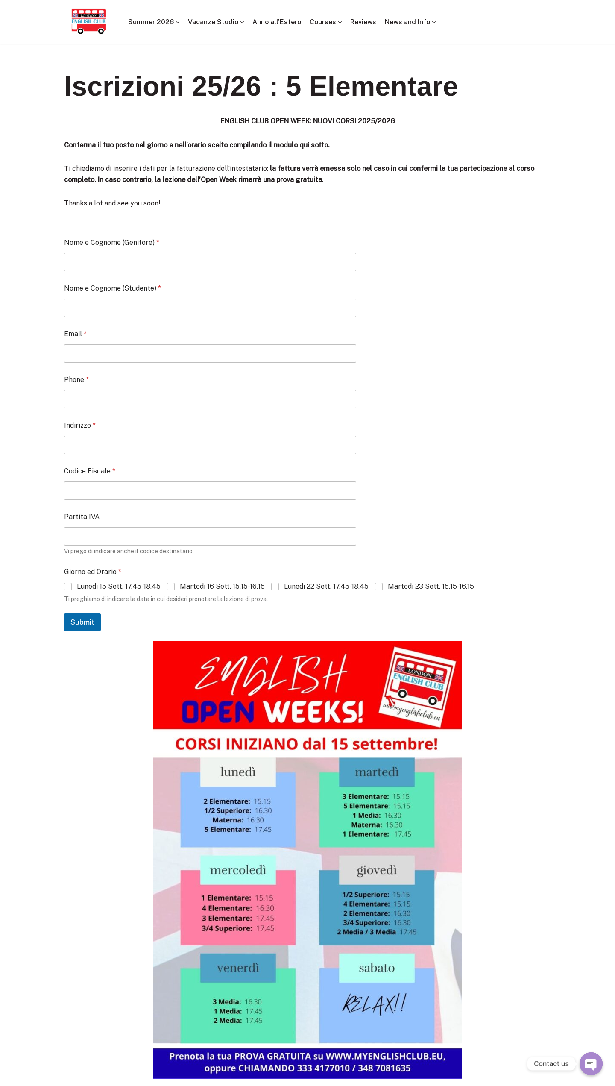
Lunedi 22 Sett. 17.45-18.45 (326, 586)
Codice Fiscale (89, 471)
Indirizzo (80, 425)
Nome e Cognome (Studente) (112, 288)
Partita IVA (82, 517)
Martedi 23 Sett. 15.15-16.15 (431, 586)
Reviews (363, 22)
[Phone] (210, 399)
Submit (82, 622)
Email (75, 334)
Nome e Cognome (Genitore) (111, 242)
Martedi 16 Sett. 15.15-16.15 (222, 586)
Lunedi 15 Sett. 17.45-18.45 (119, 586)
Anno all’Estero (276, 22)
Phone (76, 380)
